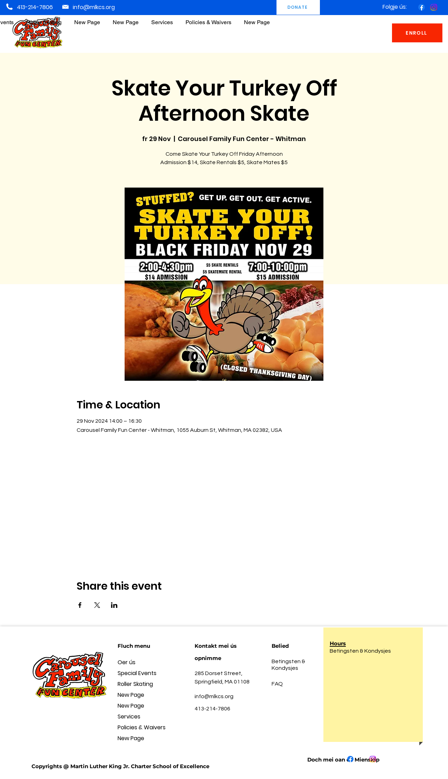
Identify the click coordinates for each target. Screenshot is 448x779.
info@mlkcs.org (94, 7)
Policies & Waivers (142, 727)
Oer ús (126, 662)
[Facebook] (421, 7)
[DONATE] (298, 7)
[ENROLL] (417, 32)
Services (129, 717)
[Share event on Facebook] (80, 605)
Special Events (137, 673)
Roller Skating (135, 684)
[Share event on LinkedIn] (114, 605)
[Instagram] (433, 7)
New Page (131, 695)
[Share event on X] (97, 605)
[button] (208, 19)
